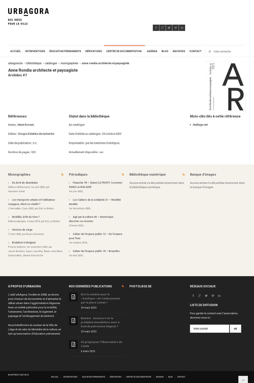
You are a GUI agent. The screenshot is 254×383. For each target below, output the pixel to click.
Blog (165, 51)
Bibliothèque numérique (147, 174)
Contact (195, 51)
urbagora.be (15, 63)
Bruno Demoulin (35, 234)
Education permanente (47, 333)
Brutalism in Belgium (24, 242)
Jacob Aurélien (16, 251)
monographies (69, 63)
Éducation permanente (65, 51)
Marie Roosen (26, 124)
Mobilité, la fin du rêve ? (26, 217)
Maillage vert (200, 124)
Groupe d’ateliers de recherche (36, 133)
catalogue (51, 63)
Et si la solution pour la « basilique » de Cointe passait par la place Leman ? (100, 298)
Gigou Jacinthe (34, 251)
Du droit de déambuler (25, 182)
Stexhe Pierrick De (33, 255)
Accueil (15, 51)
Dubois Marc (15, 255)
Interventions (35, 51)
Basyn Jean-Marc (53, 251)
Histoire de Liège (22, 229)
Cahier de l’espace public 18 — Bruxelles (96, 251)
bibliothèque (33, 63)
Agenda (152, 51)
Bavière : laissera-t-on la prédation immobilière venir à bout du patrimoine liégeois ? (100, 322)
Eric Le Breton (46, 208)
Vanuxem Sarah (16, 191)
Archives (179, 51)
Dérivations (93, 51)
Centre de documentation (124, 51)
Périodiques (78, 174)
